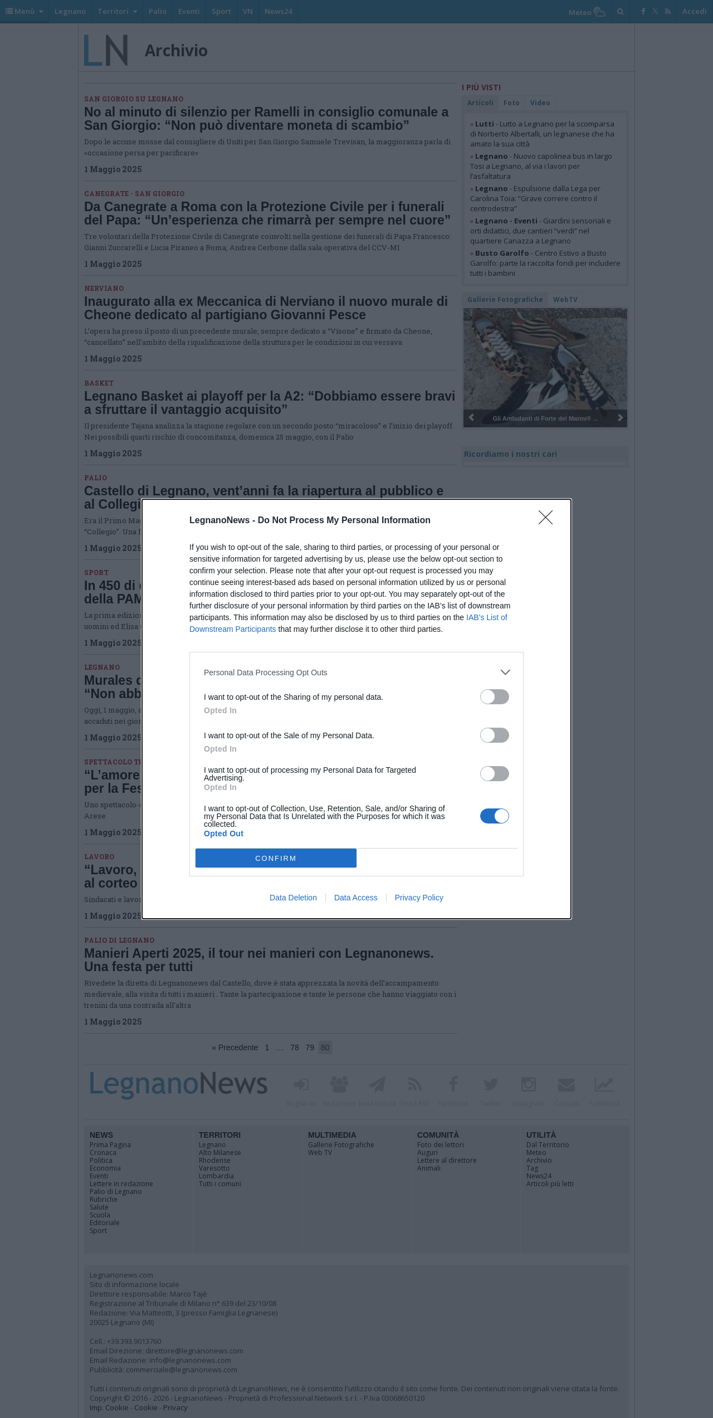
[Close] (549, 521)
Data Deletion (293, 897)
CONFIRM (276, 858)
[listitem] (356, 672)
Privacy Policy (419, 897)
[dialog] (356, 709)
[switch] (494, 696)
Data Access (356, 897)
